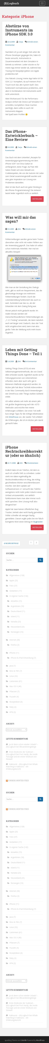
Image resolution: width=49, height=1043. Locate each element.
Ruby (11, 707)
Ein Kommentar (31, 361)
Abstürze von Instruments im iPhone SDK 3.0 (19, 30)
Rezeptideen (14, 702)
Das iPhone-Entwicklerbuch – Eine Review (21, 135)
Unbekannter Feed (18, 780)
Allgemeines (14, 575)
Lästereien (13, 681)
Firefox (14, 645)
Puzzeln (12, 696)
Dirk (19, 229)
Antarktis (14, 601)
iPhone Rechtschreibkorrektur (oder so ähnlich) (23, 451)
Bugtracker (38, 521)
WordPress (40, 1040)
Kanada (14, 621)
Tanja (21, 42)
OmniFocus (13, 417)
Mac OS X (13, 686)
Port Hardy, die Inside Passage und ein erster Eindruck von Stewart (22, 756)
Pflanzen (13, 691)
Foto (11, 585)
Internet (12, 640)
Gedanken (13, 591)
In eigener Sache (16, 596)
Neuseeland (16, 626)
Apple (11, 580)
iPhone (12, 653)
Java (11, 665)
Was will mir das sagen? (20, 219)
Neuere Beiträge (11, 543)
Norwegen (15, 632)
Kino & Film (14, 671)
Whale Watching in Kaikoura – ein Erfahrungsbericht (22, 766)
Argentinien (15, 606)
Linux (11, 676)
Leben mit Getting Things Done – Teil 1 (23, 351)
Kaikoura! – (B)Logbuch (19, 764)
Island (13, 616)
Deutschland (16, 611)
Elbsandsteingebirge (27, 746)
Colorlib (24, 1040)
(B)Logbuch (11, 3)
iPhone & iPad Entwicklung (22, 658)
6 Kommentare (32, 463)
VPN (11, 712)
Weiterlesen (37, 199)
